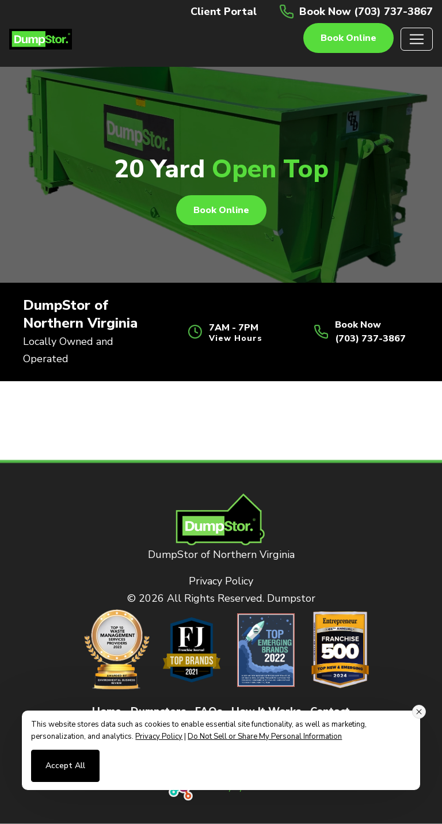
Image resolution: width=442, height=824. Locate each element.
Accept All (65, 765)
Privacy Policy (221, 581)
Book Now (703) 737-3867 (366, 11)
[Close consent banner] (419, 712)
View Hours (235, 339)
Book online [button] (348, 38)
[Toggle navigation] (417, 39)
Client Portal (223, 11)
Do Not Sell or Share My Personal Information (265, 736)
